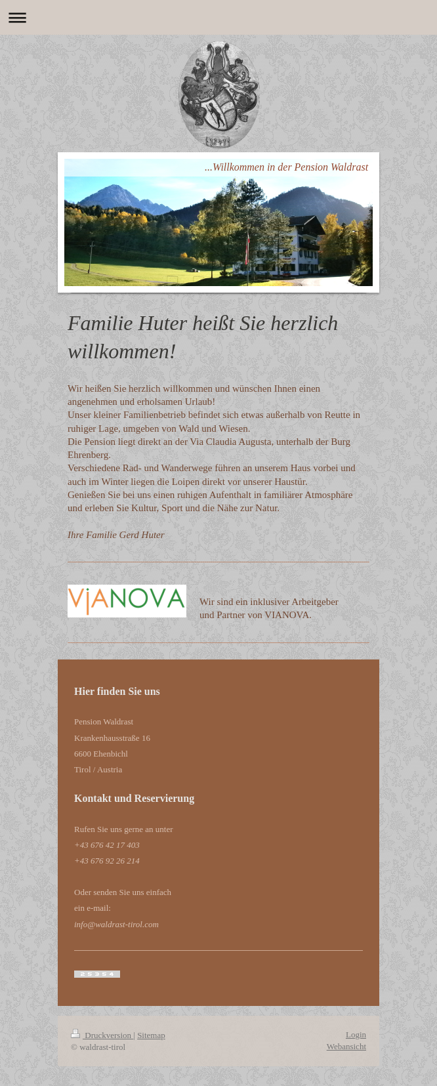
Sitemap (151, 1035)
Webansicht (346, 1046)
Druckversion (102, 1035)
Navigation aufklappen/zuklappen (218, 17)
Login (356, 1034)
